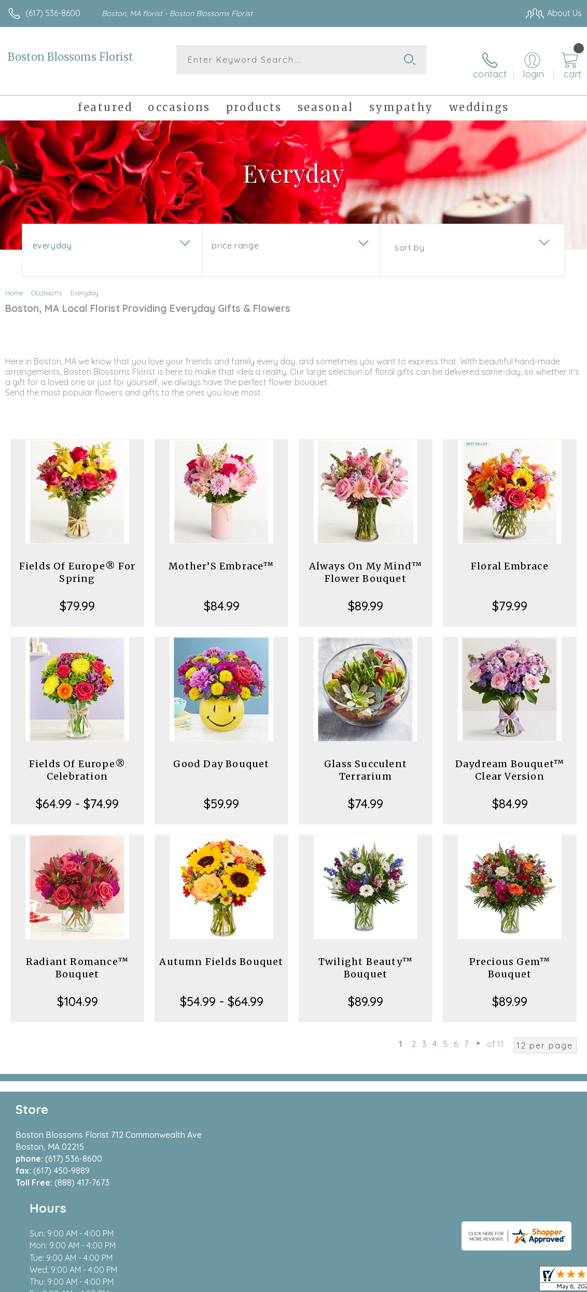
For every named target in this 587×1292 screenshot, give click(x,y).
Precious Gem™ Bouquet (510, 959)
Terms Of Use (344, 1281)
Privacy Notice (405, 1281)
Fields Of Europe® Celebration (77, 762)
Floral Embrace (510, 558)
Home (14, 284)
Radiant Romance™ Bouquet (77, 959)
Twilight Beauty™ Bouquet (365, 959)
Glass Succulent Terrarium (365, 762)
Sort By (409, 239)
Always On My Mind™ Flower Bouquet (366, 564)
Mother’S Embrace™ (221, 558)
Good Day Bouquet (221, 755)
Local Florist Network (479, 1281)
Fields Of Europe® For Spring (77, 564)
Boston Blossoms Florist (70, 56)
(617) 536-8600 (52, 13)
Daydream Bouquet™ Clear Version (509, 762)
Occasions (46, 284)
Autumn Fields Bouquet (221, 953)
